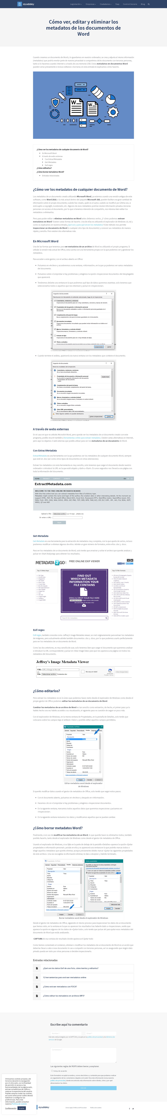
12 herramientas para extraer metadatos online (64, 977)
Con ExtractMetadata (53, 159)
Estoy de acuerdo (60, 1071)
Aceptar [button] (21, 1108)
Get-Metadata (50, 162)
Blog (143, 4)
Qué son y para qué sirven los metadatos (85, 224)
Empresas (91, 4)
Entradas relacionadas (50, 175)
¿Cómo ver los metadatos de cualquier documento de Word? (62, 149)
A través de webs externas (52, 156)
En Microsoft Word (49, 153)
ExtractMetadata (40, 455)
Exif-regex (49, 165)
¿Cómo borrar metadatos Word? (50, 172)
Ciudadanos (106, 4)
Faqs (117, 4)
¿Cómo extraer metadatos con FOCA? (60, 986)
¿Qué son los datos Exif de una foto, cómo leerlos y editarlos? (70, 968)
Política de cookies (95, 1107)
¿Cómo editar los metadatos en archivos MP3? (64, 995)
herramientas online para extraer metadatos (82, 437)
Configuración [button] (10, 1108)
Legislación (76, 4)
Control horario (130, 4)
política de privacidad (95, 1037)
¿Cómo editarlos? (44, 168)
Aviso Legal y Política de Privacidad (76, 1107)
